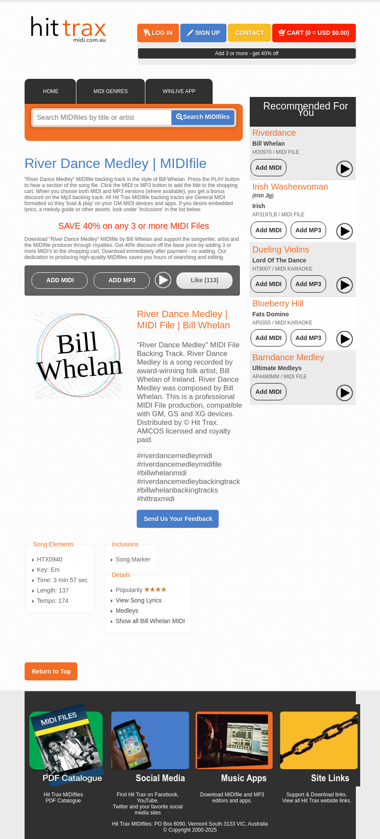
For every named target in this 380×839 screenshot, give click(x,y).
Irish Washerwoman (290, 190)
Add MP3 (308, 230)
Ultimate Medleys (276, 368)
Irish (258, 206)
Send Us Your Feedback (178, 518)
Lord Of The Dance (279, 260)
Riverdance (274, 132)
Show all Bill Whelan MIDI (150, 621)
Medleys (127, 610)
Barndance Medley (288, 357)
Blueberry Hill (278, 303)
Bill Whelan (268, 143)
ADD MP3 (121, 280)
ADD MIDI (60, 280)
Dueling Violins (280, 249)
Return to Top (51, 671)
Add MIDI (268, 167)
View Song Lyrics (139, 600)
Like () (205, 280)
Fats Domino (270, 314)
